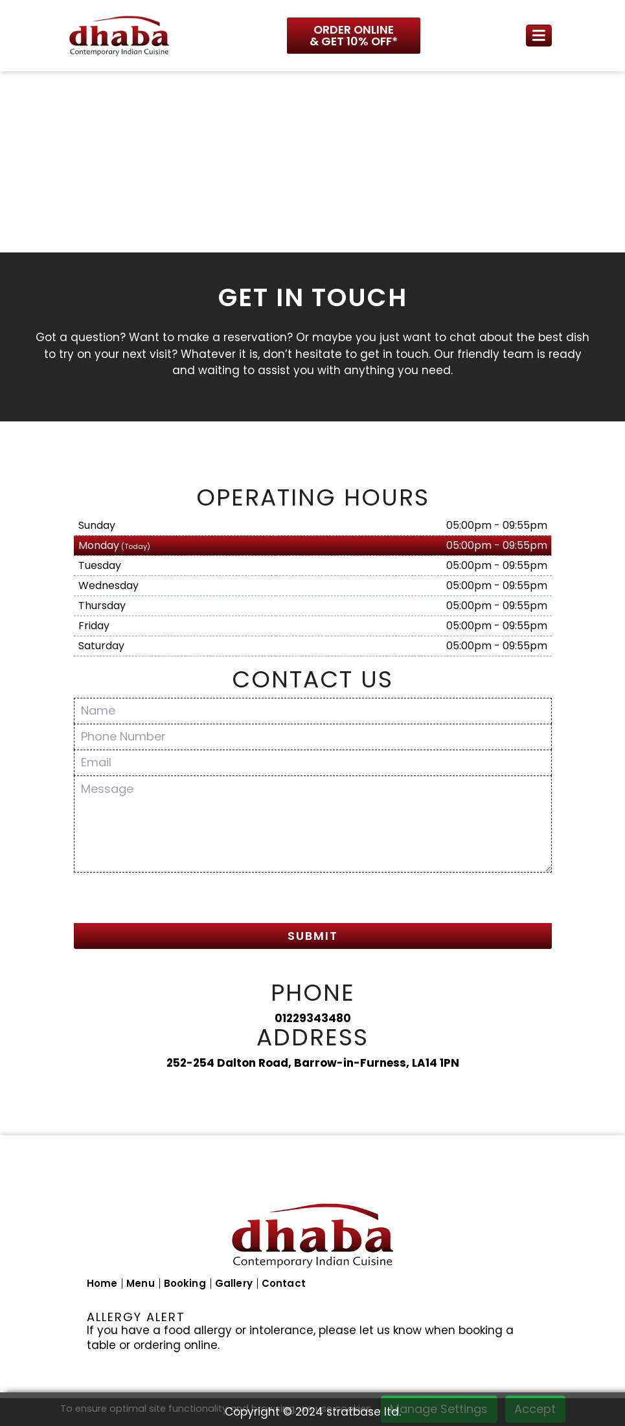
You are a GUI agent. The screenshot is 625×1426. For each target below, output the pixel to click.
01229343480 (313, 1018)
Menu (140, 1283)
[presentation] (172, 900)
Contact (284, 1283)
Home (102, 1283)
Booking (185, 1283)
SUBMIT (313, 936)
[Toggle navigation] (539, 36)
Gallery (234, 1283)
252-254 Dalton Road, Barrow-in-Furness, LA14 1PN (312, 1063)
